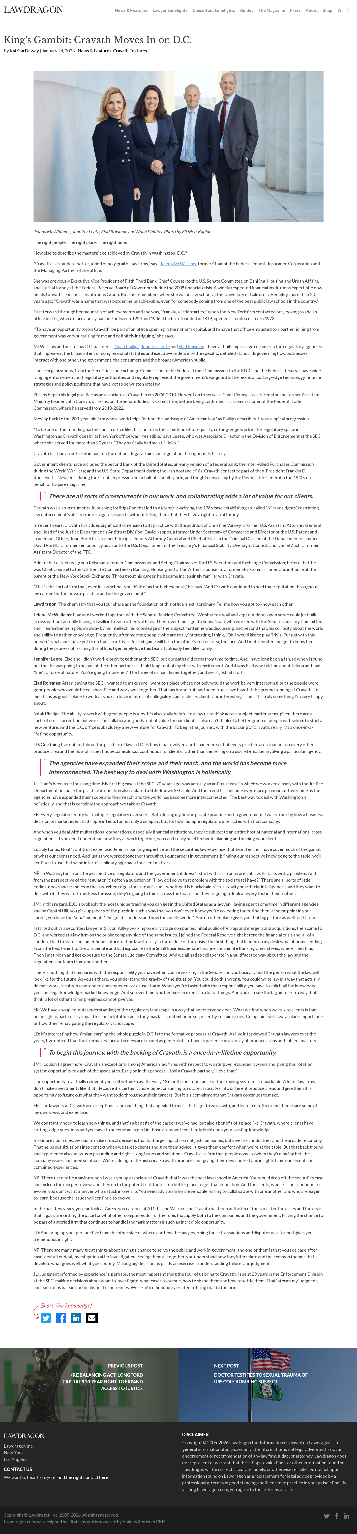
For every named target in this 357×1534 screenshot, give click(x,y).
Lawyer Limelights (170, 10)
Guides (246, 10)
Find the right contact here (82, 1477)
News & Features (131, 10)
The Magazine (271, 10)
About (312, 10)
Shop (327, 10)
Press (295, 10)
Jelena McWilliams (178, 263)
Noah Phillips (126, 346)
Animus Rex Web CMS (143, 1521)
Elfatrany (77, 1521)
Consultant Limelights (214, 10)
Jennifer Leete (155, 346)
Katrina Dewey (24, 50)
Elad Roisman (191, 346)
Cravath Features (130, 50)
